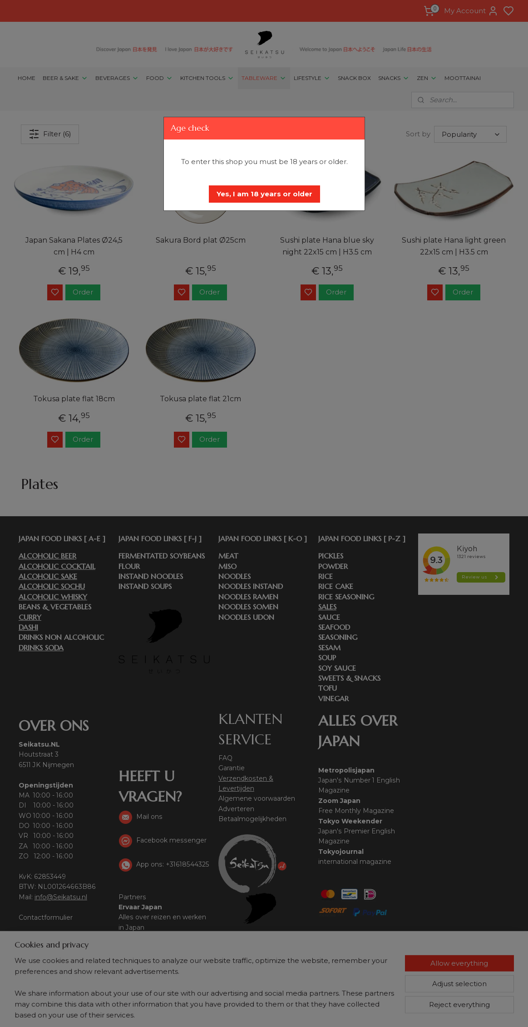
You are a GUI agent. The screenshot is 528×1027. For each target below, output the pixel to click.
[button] (264, 194)
